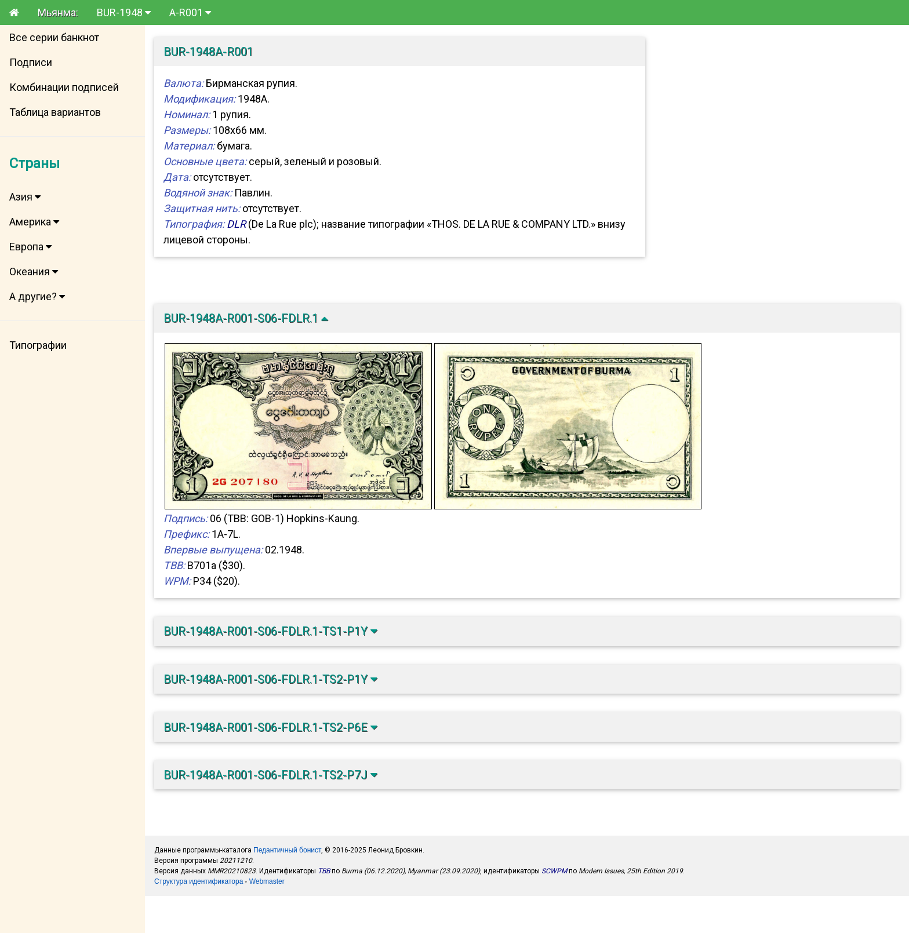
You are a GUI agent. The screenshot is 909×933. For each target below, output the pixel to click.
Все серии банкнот (54, 37)
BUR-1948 (124, 12)
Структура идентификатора (198, 881)
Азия (25, 197)
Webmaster (267, 881)
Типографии (38, 345)
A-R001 (190, 12)
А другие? (37, 296)
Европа (30, 246)
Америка (34, 222)
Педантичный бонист (287, 850)
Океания (33, 271)
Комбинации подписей (64, 87)
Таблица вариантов (55, 112)
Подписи (30, 62)
